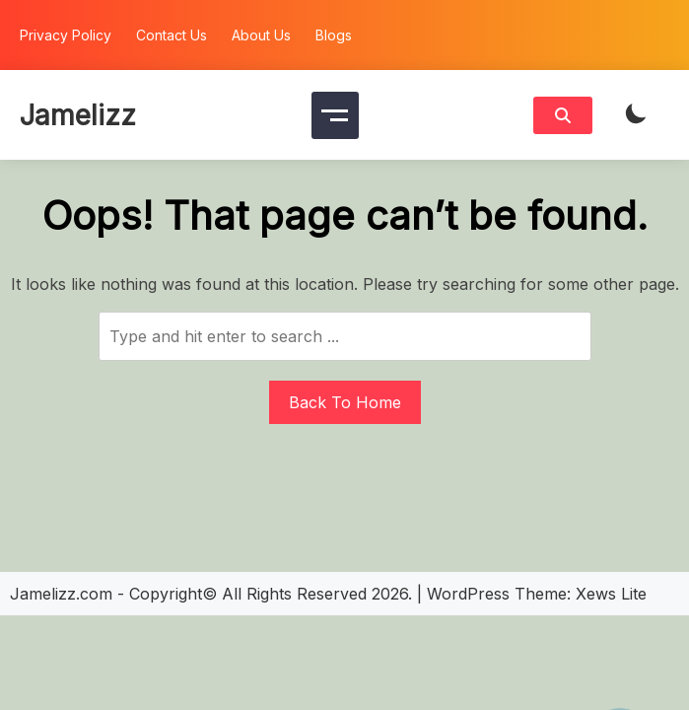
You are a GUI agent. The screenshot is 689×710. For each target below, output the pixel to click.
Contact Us (171, 35)
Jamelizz (78, 115)
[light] (635, 115)
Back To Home (345, 402)
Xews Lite (611, 594)
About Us (261, 35)
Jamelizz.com (61, 594)
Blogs (333, 35)
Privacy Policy (65, 35)
